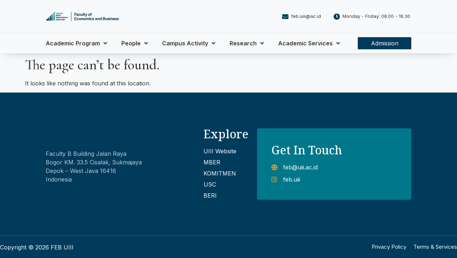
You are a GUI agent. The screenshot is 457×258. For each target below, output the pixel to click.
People (134, 43)
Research (247, 43)
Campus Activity (188, 43)
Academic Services (309, 43)
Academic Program (76, 43)
